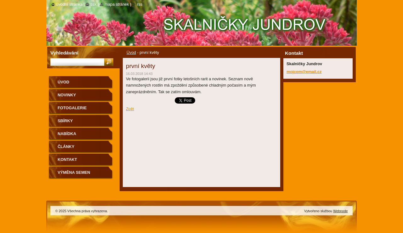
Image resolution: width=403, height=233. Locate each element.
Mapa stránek (117, 4)
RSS (139, 4)
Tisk (93, 4)
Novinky (67, 95)
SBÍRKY (65, 120)
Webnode (340, 211)
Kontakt (67, 159)
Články (66, 146)
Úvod (131, 52)
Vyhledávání (64, 52)
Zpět (130, 108)
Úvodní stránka (69, 4)
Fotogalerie (72, 107)
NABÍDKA (67, 133)
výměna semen (74, 172)
